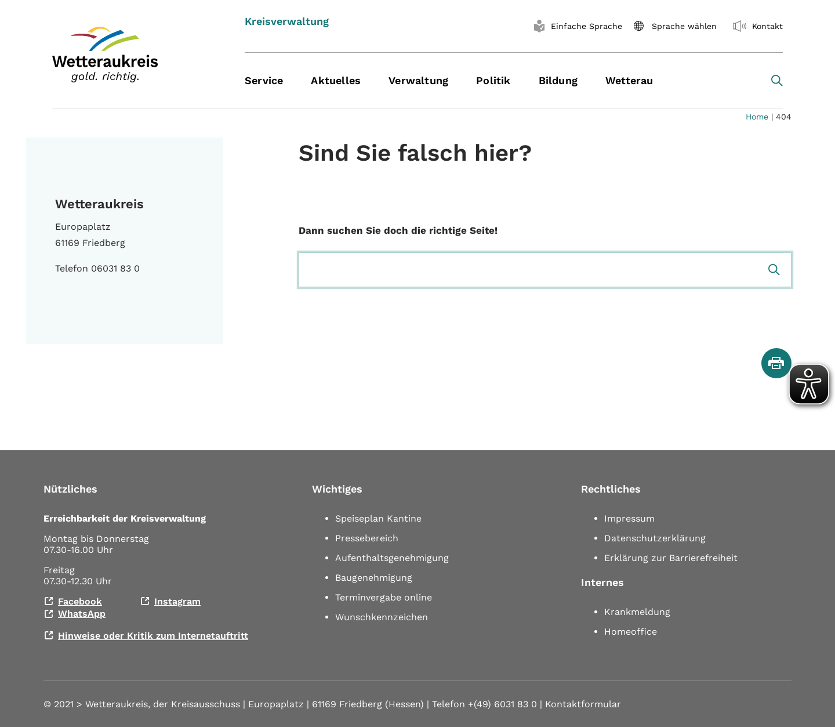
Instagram (177, 601)
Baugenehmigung (373, 577)
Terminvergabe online (383, 597)
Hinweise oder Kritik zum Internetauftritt (153, 635)
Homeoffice (630, 631)
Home (757, 116)
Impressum (629, 518)
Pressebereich (366, 538)
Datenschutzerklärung (655, 538)
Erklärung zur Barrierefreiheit (671, 557)
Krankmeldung (637, 611)
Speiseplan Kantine (378, 518)
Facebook (80, 601)
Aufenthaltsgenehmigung (392, 557)
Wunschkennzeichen (381, 617)
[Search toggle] (777, 80)
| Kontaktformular (580, 704)
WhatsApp (82, 613)
